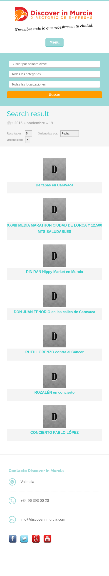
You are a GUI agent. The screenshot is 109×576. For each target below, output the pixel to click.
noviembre (36, 123)
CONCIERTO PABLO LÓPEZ (54, 432)
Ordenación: (15, 140)
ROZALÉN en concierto (55, 392)
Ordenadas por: (48, 133)
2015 (18, 123)
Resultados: (14, 133)
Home (9, 123)
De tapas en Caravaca (54, 185)
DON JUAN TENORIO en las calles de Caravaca (54, 312)
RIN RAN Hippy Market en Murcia (54, 272)
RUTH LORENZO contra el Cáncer (54, 352)
